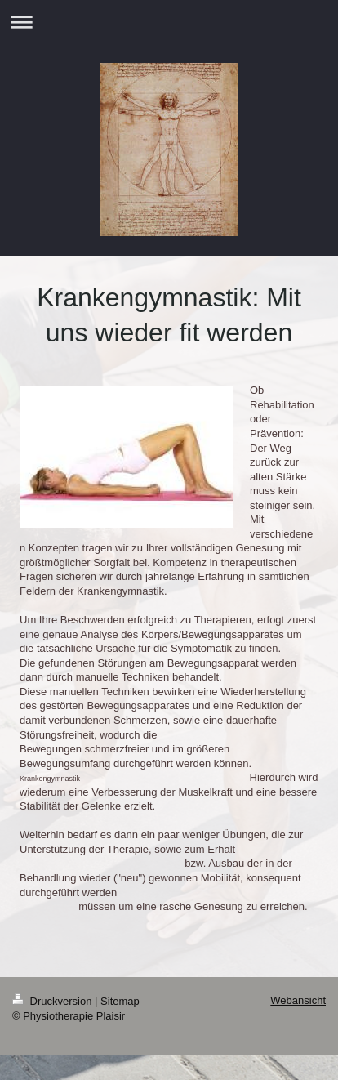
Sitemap (120, 1001)
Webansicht (298, 1000)
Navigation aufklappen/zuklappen (169, 21)
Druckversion (53, 1001)
